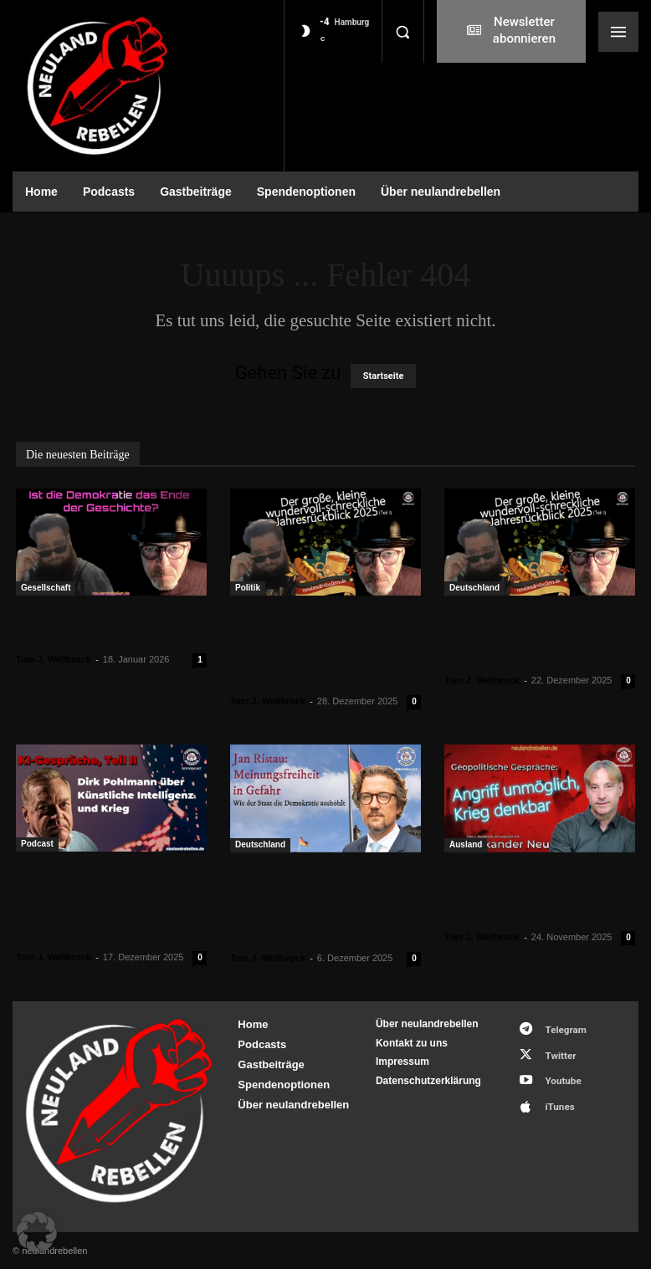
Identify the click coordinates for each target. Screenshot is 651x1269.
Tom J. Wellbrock (53, 659)
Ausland (465, 844)
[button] (402, 32)
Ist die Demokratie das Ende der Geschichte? (95, 626)
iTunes (553, 1093)
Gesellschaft (45, 587)
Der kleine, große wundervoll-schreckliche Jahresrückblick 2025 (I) (531, 637)
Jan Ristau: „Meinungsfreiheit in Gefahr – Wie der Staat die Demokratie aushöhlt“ (323, 904)
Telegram (559, 1027)
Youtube (557, 1072)
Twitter (554, 1050)
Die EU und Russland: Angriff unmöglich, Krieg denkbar (534, 894)
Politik (247, 587)
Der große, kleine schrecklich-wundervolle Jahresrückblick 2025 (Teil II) (324, 647)
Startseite (383, 376)
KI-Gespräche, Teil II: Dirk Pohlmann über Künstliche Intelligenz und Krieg (109, 903)
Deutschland (474, 587)
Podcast (37, 843)
